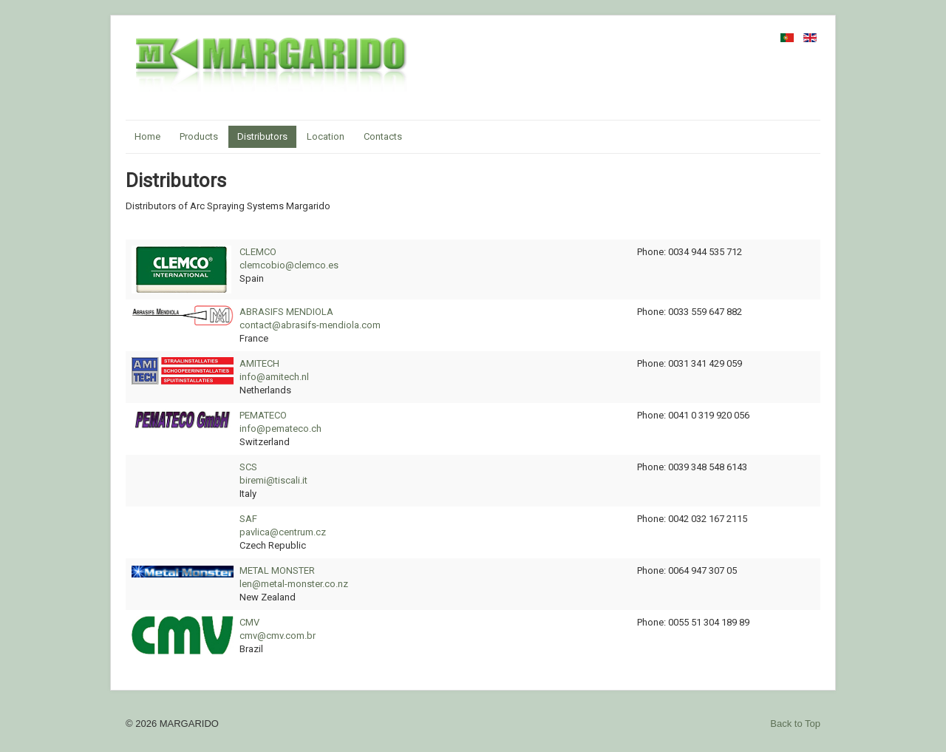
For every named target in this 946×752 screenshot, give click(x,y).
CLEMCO (257, 251)
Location (325, 136)
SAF (248, 518)
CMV (249, 622)
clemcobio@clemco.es (288, 265)
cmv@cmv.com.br (277, 635)
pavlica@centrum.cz (282, 532)
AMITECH (259, 363)
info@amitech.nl (274, 376)
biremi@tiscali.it (273, 480)
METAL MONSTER (277, 570)
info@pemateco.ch (280, 428)
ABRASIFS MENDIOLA (286, 311)
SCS (248, 466)
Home (147, 136)
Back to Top (795, 723)
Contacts (383, 136)
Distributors (262, 136)
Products (199, 136)
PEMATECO (263, 415)
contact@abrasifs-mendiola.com (310, 325)
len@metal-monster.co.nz (293, 583)
